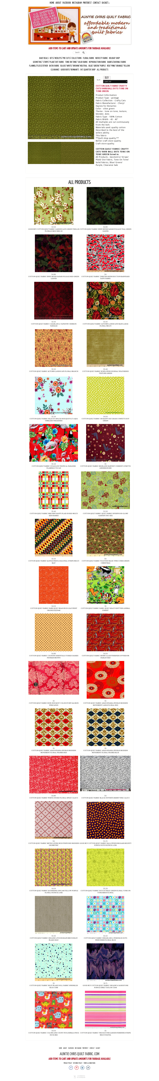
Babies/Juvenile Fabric (116, 62)
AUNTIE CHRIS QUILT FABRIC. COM (79, 1054)
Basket (105, 3)
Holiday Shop (114, 58)
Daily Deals (44, 58)
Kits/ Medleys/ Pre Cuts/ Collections (66, 58)
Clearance (55, 70)
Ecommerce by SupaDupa (81, 1076)
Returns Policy (77, 1063)
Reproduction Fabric (97, 62)
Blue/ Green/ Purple (97, 66)
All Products (102, 70)
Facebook (66, 3)
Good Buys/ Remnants (70, 70)
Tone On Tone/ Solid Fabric (76, 62)
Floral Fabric (88, 58)
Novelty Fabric (101, 58)
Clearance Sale (111, 165)
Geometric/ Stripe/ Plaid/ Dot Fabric (48, 62)
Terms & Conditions (89, 1063)
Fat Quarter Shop (88, 70)
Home (52, 3)
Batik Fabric (54, 66)
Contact (97, 3)
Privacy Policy (68, 1063)
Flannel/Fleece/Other (38, 66)
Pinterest (87, 3)
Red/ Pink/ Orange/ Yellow (118, 66)
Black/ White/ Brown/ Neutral (73, 66)
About (58, 3)
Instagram (77, 3)
